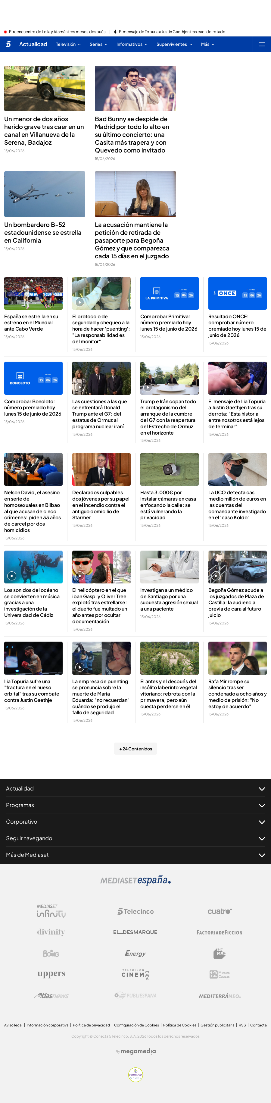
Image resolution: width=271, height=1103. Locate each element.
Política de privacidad (91, 1025)
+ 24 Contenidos (135, 748)
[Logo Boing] (51, 953)
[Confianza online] (135, 1080)
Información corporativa (48, 1025)
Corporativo (135, 821)
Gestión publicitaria (218, 1025)
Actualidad (135, 788)
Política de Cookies (179, 1025)
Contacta (258, 1025)
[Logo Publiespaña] (135, 995)
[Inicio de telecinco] (8, 44)
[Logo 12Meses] (220, 974)
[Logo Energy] (135, 953)
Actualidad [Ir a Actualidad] (33, 44)
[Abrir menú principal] (262, 44)
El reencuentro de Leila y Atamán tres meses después (57, 32)
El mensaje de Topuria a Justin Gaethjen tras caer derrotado (172, 32)
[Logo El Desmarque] (135, 932)
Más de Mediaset (135, 854)
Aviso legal (13, 1025)
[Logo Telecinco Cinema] (135, 974)
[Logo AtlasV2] (51, 995)
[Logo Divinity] (51, 932)
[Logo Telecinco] (135, 911)
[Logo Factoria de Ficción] (220, 932)
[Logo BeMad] (219, 953)
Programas (135, 805)
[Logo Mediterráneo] (220, 995)
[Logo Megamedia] (138, 1051)
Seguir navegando (135, 838)
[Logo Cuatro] (220, 911)
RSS (242, 1025)
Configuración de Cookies (136, 1025)
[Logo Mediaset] (135, 884)
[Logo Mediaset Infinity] (51, 911)
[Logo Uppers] (51, 974)
